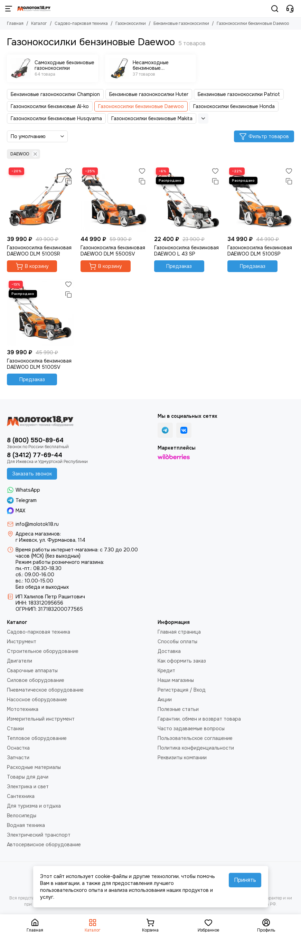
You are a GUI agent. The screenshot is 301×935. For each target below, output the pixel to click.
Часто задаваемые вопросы (191, 728)
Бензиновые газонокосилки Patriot (239, 94)
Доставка (169, 651)
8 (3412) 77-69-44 (34, 455)
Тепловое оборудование (37, 738)
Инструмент (21, 641)
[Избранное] (68, 171)
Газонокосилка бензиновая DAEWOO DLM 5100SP (259, 250)
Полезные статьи (178, 709)
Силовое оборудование (35, 680)
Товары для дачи (27, 777)
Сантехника (21, 796)
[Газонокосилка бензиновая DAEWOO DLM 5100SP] (260, 199)
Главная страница (179, 632)
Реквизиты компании (182, 757)
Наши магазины (176, 680)
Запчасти (18, 757)
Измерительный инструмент (41, 719)
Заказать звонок (32, 474)
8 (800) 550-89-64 (35, 440)
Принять (245, 880)
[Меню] (8, 8)
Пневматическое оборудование (45, 690)
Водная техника (26, 825)
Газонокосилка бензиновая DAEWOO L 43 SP (186, 250)
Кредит (166, 670)
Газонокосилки (130, 23)
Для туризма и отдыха (34, 806)
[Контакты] (290, 8)
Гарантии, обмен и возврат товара (199, 719)
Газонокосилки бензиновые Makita (151, 118)
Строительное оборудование (42, 651)
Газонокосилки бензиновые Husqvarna (56, 118)
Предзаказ (179, 266)
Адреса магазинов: (38, 534)
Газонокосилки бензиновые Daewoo (141, 106)
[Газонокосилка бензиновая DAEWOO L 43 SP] (187, 199)
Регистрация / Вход (182, 690)
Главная (15, 23)
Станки (15, 728)
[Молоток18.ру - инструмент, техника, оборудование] (33, 8)
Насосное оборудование (37, 699)
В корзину (32, 266)
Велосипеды (21, 815)
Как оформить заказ (182, 661)
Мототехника (22, 709)
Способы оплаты (177, 641)
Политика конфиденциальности (196, 748)
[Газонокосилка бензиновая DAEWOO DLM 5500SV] (114, 199)
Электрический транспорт (38, 835)
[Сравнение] (68, 181)
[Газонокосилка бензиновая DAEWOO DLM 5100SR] (40, 199)
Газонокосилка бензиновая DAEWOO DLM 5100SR (39, 250)
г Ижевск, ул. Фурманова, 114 (50, 540)
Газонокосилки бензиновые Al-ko (50, 106)
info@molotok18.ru (37, 524)
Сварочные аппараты (32, 670)
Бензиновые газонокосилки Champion (55, 94)
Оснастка (18, 748)
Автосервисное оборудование (44, 844)
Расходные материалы (34, 767)
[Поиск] (274, 8)
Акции (165, 699)
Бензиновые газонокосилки (181, 23)
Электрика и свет (28, 786)
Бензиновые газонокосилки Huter (148, 94)
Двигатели (19, 661)
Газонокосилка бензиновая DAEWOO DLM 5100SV (39, 364)
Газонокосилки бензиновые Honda (234, 106)
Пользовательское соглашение (195, 738)
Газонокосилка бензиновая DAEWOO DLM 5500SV (113, 250)
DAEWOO (24, 154)
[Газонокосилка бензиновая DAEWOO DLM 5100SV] (40, 312)
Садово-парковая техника (81, 23)
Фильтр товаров (264, 136)
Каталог (39, 23)
